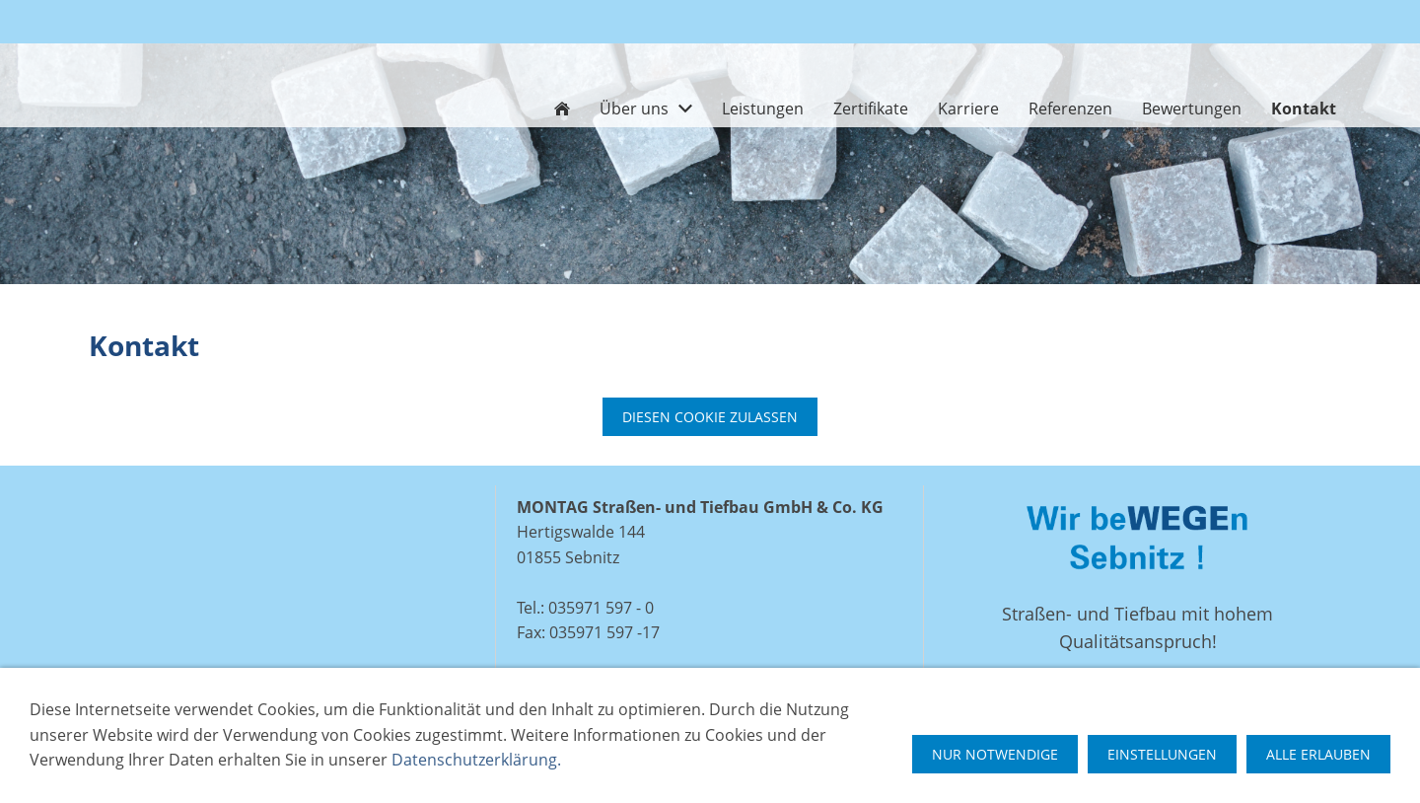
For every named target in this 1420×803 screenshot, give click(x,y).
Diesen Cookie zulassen (710, 416)
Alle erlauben (1318, 754)
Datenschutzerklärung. (476, 759)
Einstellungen (1162, 754)
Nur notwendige (995, 754)
